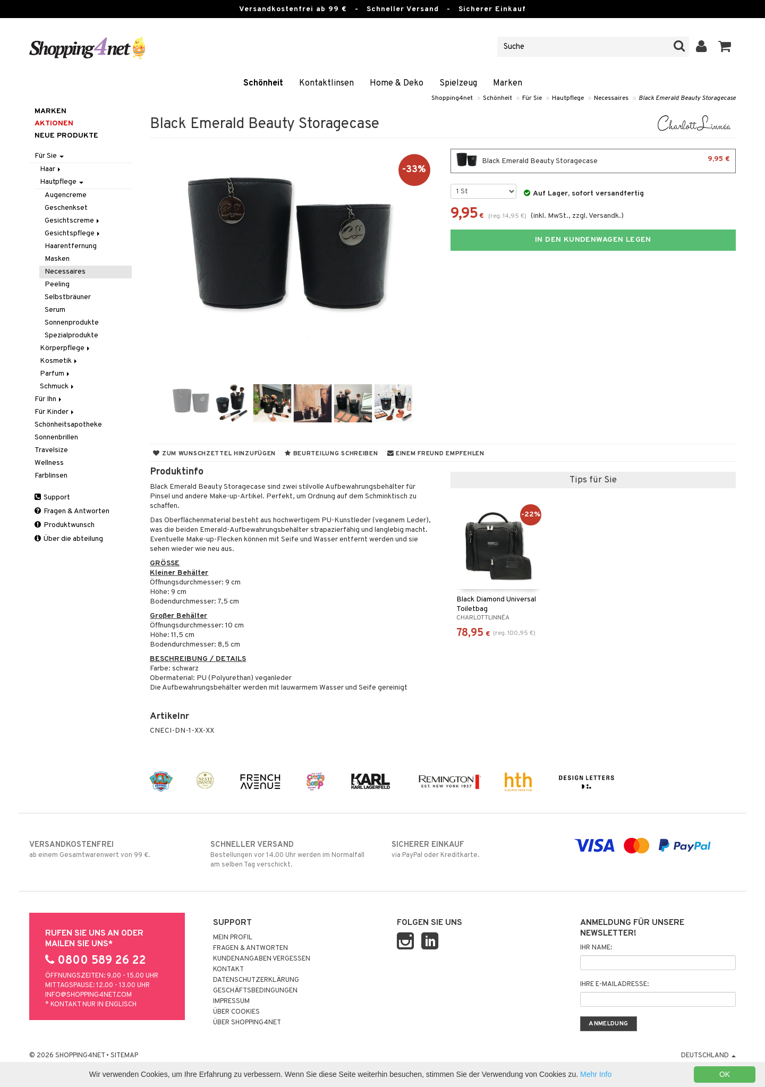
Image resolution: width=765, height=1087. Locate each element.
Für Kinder (55, 412)
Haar (51, 169)
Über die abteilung (69, 539)
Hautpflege (568, 98)
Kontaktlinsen (326, 83)
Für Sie (532, 98)
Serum (55, 310)
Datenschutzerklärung (256, 980)
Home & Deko (396, 83)
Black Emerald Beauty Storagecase (687, 98)
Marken (507, 83)
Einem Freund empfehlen (435, 453)
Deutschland (708, 1055)
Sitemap (124, 1055)
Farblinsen (51, 475)
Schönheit (263, 83)
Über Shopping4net (247, 1022)
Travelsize (51, 450)
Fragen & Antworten (72, 511)
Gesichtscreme (73, 220)
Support (52, 497)
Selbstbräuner (68, 297)
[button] (725, 47)
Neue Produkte (66, 135)
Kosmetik (59, 361)
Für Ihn (49, 399)
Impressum (231, 1001)
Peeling (57, 284)
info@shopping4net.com (88, 995)
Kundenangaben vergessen (261, 959)
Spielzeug (458, 83)
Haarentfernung (71, 246)
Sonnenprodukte (72, 322)
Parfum (55, 373)
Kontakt (228, 969)
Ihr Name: (596, 948)
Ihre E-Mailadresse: (614, 984)
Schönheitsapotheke (68, 424)
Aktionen (54, 123)
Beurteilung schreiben (331, 453)
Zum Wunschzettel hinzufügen (214, 453)
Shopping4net (452, 98)
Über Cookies (236, 1012)
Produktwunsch (65, 525)
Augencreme (66, 195)
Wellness (49, 463)
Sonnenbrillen (56, 437)
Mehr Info (595, 1074)
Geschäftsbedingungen (255, 991)
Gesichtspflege (73, 233)
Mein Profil (232, 937)
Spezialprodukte (71, 335)
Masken (57, 259)
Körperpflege (65, 348)
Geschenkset (66, 208)
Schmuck (57, 386)
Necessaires (611, 98)
